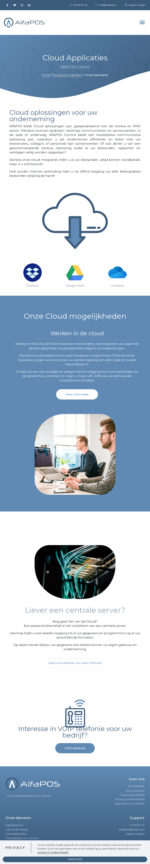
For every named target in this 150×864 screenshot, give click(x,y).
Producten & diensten (67, 75)
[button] (77, 394)
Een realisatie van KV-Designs (126, 857)
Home (46, 75)
